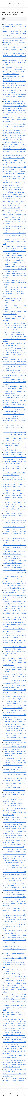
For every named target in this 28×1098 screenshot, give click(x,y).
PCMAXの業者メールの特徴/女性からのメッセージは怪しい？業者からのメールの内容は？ (14, 178)
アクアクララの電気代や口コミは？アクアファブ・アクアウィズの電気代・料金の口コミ (14, 427)
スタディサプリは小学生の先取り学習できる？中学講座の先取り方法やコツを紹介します (14, 522)
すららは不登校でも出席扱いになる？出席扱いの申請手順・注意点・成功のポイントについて (14, 355)
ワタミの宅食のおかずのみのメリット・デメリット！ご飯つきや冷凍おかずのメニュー (14, 949)
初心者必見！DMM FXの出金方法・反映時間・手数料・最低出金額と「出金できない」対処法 (14, 1014)
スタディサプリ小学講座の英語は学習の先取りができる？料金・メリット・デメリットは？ (14, 540)
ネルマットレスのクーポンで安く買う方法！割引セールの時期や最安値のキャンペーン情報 (14, 631)
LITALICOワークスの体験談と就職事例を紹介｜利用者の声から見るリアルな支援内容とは (15, 97)
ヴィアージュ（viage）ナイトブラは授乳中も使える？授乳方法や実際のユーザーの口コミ (15, 1001)
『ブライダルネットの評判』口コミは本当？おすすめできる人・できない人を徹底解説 (14, 242)
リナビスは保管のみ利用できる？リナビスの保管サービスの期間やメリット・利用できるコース (14, 910)
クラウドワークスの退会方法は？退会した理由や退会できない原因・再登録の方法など (14, 479)
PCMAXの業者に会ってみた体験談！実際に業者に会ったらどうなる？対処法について (14, 151)
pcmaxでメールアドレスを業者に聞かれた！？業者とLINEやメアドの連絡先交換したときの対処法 (14, 119)
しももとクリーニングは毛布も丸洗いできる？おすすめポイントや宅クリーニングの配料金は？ (14, 339)
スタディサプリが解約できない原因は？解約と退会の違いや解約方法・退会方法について (14, 515)
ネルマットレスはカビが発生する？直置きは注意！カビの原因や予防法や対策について (14, 642)
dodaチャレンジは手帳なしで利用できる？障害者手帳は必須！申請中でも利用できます (14, 56)
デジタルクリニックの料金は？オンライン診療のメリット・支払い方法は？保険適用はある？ (14, 597)
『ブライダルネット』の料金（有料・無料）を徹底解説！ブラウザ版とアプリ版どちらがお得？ (14, 228)
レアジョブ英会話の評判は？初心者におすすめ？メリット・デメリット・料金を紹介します (14, 942)
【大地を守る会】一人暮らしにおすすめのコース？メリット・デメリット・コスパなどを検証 (14, 300)
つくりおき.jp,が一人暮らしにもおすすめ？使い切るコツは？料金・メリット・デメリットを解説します (14, 366)
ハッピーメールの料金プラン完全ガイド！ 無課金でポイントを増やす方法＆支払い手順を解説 (14, 676)
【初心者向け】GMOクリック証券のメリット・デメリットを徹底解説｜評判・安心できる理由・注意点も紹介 (15, 262)
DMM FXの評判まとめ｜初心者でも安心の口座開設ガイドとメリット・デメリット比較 (14, 26)
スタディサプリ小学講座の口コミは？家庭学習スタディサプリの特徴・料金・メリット (14, 534)
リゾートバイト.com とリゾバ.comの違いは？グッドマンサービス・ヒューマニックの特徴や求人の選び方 (14, 856)
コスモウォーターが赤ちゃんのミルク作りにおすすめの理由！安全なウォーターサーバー (14, 486)
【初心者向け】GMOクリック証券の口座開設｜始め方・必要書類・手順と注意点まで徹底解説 (15, 276)
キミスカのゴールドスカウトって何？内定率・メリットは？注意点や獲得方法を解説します (14, 434)
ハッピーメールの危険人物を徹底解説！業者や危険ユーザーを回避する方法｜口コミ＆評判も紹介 (14, 669)
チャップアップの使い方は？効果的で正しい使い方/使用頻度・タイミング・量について (14, 572)
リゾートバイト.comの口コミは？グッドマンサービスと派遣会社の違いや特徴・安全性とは (14, 867)
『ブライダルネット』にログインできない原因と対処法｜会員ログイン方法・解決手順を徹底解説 (14, 221)
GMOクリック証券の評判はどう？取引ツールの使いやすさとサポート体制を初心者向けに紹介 (15, 63)
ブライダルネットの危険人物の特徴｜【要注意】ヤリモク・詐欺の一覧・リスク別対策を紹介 (14, 692)
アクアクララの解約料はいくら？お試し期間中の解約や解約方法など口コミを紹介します (14, 421)
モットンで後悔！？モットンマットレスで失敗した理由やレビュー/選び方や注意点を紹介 (14, 794)
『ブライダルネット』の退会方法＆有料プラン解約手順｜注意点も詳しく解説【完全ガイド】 (14, 235)
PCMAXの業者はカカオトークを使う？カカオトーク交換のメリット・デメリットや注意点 (14, 162)
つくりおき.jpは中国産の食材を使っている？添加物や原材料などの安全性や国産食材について (14, 382)
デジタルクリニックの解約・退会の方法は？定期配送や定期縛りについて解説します (14, 613)
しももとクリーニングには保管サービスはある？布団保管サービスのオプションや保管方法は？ (14, 318)
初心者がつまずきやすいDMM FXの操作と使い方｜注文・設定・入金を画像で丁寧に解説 (14, 1008)
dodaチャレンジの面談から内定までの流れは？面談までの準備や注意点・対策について (14, 49)
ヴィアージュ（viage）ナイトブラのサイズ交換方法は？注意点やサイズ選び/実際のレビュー (15, 990)
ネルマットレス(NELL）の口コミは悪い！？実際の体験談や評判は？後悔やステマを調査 (14, 624)
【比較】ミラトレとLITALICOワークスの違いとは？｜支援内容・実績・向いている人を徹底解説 (15, 307)
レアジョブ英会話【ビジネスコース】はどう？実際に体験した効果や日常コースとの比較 (14, 926)
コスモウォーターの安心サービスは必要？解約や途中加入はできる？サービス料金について (14, 509)
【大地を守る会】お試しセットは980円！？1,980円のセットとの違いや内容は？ (13, 294)
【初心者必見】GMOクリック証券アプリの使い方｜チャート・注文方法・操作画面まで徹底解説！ (15, 282)
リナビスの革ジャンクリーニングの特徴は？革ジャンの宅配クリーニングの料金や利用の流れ (14, 904)
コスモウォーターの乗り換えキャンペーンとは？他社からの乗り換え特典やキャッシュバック (14, 497)
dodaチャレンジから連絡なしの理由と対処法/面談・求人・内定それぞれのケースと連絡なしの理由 (14, 33)
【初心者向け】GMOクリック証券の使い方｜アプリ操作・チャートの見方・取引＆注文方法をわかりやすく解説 (15, 269)
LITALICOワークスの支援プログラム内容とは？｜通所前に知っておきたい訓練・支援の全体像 (15, 113)
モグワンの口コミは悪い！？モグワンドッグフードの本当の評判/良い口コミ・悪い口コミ (14, 774)
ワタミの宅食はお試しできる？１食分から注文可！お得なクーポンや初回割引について (14, 965)
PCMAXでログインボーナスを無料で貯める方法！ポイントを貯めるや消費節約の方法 (14, 126)
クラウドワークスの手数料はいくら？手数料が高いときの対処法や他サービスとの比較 (14, 468)
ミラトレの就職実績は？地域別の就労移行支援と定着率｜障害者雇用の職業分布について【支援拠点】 (14, 754)
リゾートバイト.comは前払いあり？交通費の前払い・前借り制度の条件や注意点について (14, 874)
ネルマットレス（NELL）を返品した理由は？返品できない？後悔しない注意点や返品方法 (14, 653)
